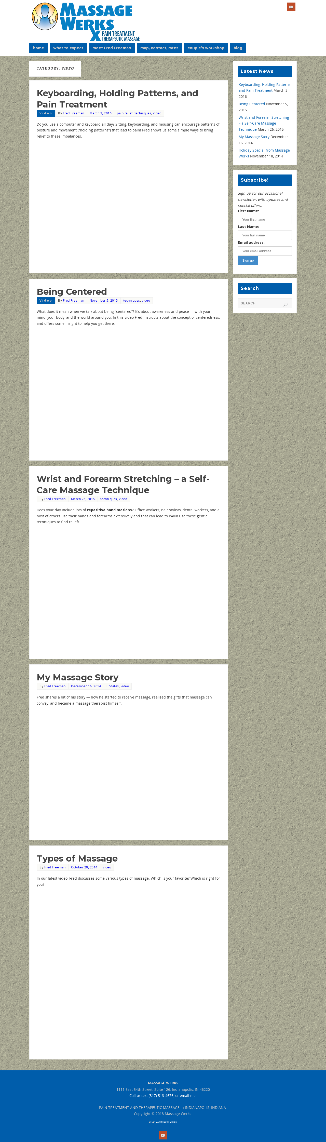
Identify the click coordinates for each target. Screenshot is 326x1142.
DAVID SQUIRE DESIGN (166, 1121)
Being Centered (72, 291)
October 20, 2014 (84, 867)
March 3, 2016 (101, 113)
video (157, 113)
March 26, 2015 (83, 499)
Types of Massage (77, 858)
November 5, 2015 (104, 300)
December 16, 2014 (86, 686)
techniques (142, 113)
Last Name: (248, 226)
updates (112, 686)
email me (188, 1095)
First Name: (248, 210)
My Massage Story (77, 677)
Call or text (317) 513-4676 (151, 1095)
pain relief (125, 113)
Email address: (251, 242)
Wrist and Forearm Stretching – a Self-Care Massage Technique (264, 123)
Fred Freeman (73, 113)
